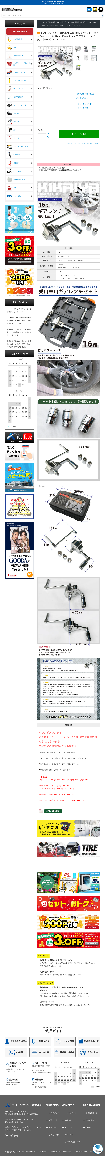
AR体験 (89, 1127)
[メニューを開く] (100, 9)
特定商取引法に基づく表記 (88, 143)
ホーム (42, 22)
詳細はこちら (16, 1041)
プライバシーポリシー (83, 1152)
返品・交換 (53, 1120)
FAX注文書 (90, 1120)
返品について (71, 143)
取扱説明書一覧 (92, 1113)
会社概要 (43, 1152)
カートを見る (70, 1135)
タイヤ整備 (60, 22)
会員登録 (68, 1120)
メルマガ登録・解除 (72, 1142)
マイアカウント (71, 1113)
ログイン (68, 1127)
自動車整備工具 (50, 22)
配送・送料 (53, 1127)
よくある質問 (54, 1135)
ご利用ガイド (54, 1113)
